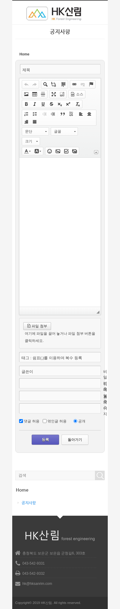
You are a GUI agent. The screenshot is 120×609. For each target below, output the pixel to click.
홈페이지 (105, 405)
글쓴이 (27, 371)
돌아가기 (75, 440)
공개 (81, 421)
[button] (26, 84)
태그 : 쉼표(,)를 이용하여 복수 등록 (51, 358)
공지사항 (28, 502)
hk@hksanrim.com (37, 584)
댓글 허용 (31, 421)
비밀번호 (105, 380)
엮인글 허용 (56, 421)
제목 (26, 70)
